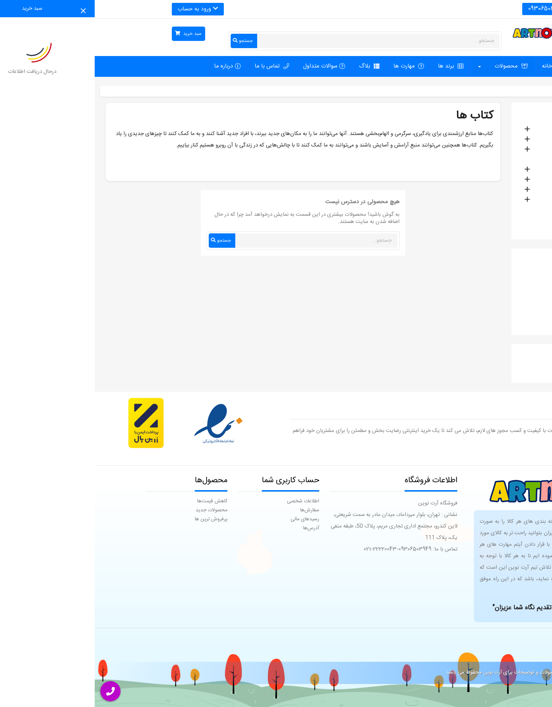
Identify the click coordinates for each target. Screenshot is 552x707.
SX (530, 270)
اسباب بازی (521, 150)
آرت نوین (398, 672)
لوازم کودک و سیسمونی (507, 200)
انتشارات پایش (517, 305)
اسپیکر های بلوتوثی (511, 210)
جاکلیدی (524, 190)
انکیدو (527, 316)
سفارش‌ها (215, 510)
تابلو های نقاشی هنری (508, 221)
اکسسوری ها (519, 160)
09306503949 (451, 9)
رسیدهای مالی (210, 519)
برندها (527, 260)
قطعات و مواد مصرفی (509, 180)
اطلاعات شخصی (208, 501)
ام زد (529, 293)
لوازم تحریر (521, 130)
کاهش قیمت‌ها (118, 501)
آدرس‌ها (216, 528)
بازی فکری (522, 140)
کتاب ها (524, 170)
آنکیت (527, 282)
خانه (529, 114)
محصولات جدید (117, 510)
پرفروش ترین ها (116, 519)
